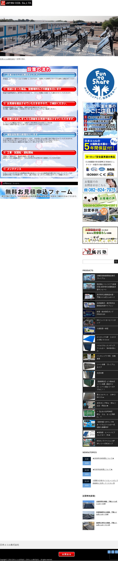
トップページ (41, 3)
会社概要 (53, 3)
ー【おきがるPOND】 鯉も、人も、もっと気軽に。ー (106, 414)
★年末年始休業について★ (102, 469)
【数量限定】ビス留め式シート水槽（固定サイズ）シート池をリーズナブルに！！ (106, 385)
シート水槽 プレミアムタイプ (106, 365)
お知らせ (88, 3)
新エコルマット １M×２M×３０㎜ (106, 396)
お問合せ (112, 3)
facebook (116, 551)
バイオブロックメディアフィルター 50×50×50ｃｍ (106, 348)
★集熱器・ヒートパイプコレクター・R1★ (106, 433)
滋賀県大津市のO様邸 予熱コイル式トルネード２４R (106, 524)
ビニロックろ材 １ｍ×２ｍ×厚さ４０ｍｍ (106, 338)
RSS (109, 551)
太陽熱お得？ (76, 3)
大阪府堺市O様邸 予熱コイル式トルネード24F (106, 503)
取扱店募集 (100, 3)
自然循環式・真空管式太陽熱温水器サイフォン (106, 304)
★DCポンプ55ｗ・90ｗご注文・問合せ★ (106, 404)
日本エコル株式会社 (7, 59)
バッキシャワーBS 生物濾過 (106, 357)
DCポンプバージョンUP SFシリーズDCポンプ (106, 442)
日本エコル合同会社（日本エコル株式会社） (26, 559)
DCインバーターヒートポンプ (106, 321)
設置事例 (65, 3)
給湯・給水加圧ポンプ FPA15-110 (106, 313)
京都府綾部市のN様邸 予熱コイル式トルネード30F (106, 513)
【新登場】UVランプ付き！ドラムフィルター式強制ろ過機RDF (106, 424)
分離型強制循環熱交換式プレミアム (106, 277)
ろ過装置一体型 (102, 328)
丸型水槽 (100, 373)
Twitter (112, 551)
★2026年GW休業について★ (103, 458)
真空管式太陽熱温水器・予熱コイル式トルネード (106, 296)
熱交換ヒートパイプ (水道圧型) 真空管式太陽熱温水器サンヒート (106, 286)
